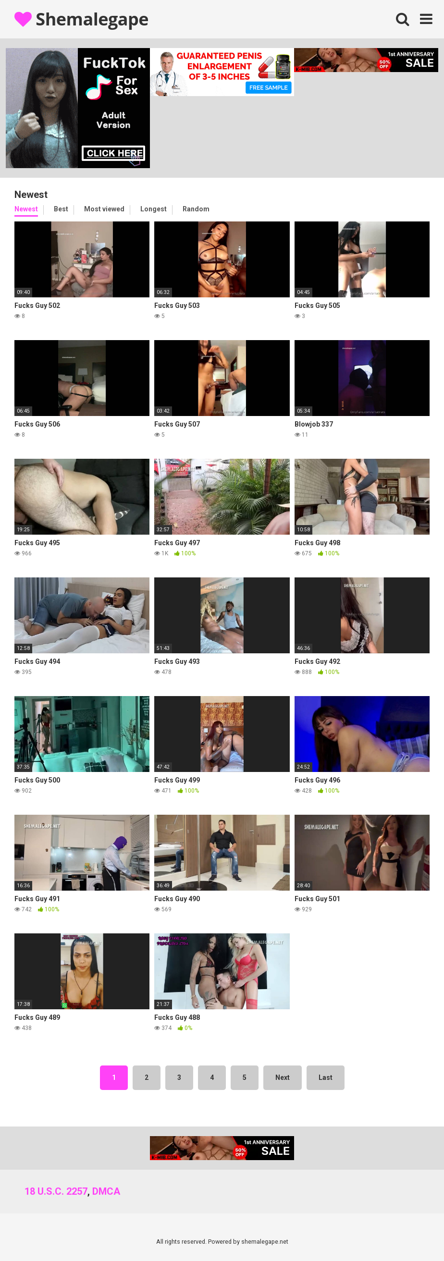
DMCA (106, 1191)
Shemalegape (81, 19)
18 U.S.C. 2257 (56, 1191)
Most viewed (104, 209)
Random (196, 209)
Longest (153, 209)
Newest (26, 209)
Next (282, 1077)
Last (326, 1077)
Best (61, 209)
